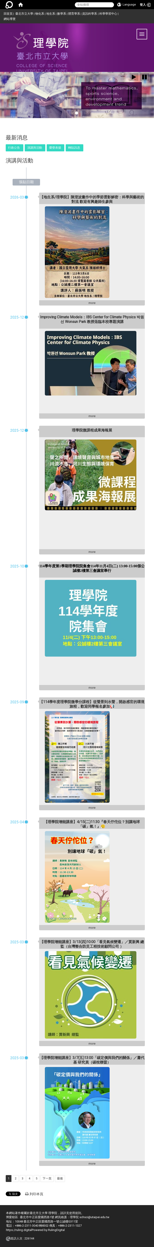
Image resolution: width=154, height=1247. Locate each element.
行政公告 (14, 147)
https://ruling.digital (19, 1230)
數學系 (61, 13)
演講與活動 (34, 147)
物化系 (39, 13)
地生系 (50, 13)
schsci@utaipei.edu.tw (94, 1217)
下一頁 (47, 1178)
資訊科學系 (89, 13)
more (92, 303)
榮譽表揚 (55, 147)
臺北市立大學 (24, 13)
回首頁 (8, 13)
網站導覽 (10, 19)
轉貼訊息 (74, 147)
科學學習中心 (108, 13)
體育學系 (74, 13)
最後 (60, 1178)
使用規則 (75, 1213)
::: (2, 13)
